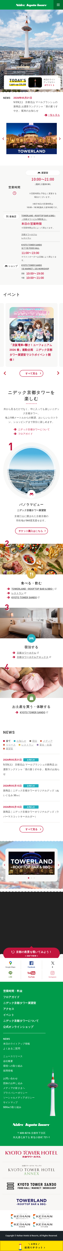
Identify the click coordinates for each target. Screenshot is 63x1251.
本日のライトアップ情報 (16, 1043)
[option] (32, 335)
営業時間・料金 (12, 991)
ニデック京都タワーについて (34, 429)
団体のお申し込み (13, 1083)
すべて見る (31, 373)
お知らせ (20, 741)
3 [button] (34, 157)
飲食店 (11, 216)
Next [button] (58, 373)
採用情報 (8, 1070)
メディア (46, 741)
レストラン (17, 593)
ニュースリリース (13, 1056)
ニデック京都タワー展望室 (19, 1003)
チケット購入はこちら (31, 531)
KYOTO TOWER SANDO (24, 597)
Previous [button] (5, 373)
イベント (8, 1014)
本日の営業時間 (31, 223)
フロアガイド (25, 433)
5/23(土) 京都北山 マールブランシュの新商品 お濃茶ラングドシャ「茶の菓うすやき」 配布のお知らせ (35, 104)
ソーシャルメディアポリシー (19, 1097)
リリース (9, 744)
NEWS (6, 1039)
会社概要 (8, 1061)
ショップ (11, 266)
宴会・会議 (44, 744)
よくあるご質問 (11, 1048)
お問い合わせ (10, 1078)
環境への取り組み (13, 1065)
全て (7, 741)
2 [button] (31, 157)
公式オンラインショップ (18, 1026)
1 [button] (28, 157)
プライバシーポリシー (15, 1092)
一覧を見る (54, 115)
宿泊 (33, 741)
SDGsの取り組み (12, 1107)
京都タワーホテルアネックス (32, 657)
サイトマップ (10, 1102)
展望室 (43, 173)
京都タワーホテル (26, 652)
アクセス (8, 1008)
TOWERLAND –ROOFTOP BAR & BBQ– (32, 588)
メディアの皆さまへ (14, 1088)
